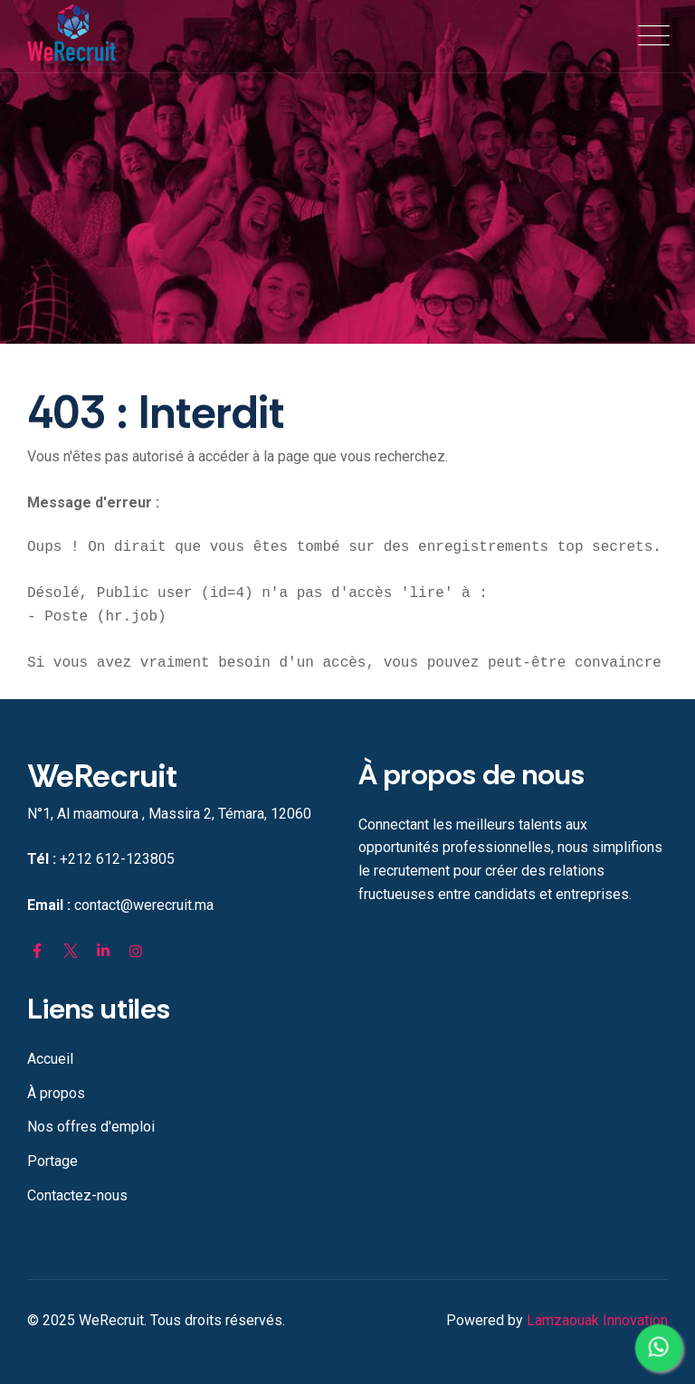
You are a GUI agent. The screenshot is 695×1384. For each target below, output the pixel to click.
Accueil (50, 1058)
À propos (56, 1093)
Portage (52, 1161)
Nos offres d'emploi (91, 1126)
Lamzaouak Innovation (597, 1320)
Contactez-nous (77, 1195)
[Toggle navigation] (650, 36)
